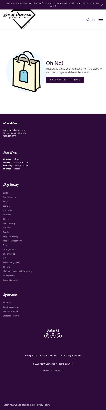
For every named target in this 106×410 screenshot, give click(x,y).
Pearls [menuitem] (6, 232)
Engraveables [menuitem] (9, 254)
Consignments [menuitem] (9, 249)
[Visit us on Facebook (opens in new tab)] (46, 335)
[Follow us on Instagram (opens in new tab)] (53, 335)
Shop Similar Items (65, 80)
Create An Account (11, 307)
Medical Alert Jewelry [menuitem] (12, 240)
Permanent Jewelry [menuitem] (11, 262)
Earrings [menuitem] (7, 206)
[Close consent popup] (60, 405)
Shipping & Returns (11, 315)
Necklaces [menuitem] (7, 210)
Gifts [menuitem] (5, 258)
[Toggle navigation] (100, 19)
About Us (7, 302)
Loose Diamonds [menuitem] (10, 280)
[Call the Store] (9, 136)
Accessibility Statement (70, 355)
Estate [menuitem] (6, 245)
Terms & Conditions (49, 355)
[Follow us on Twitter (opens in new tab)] (59, 335)
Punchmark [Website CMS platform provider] (58, 370)
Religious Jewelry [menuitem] (10, 236)
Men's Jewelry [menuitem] (9, 223)
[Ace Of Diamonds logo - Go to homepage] (19, 19)
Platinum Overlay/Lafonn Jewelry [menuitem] (17, 271)
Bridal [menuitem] (5, 193)
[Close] (102, 5)
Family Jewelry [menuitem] (9, 197)
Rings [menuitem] (5, 201)
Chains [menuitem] (6, 219)
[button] (88, 19)
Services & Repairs (11, 311)
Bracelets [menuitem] (7, 214)
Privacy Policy (31, 355)
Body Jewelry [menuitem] (8, 275)
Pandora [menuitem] (7, 227)
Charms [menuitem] (6, 267)
